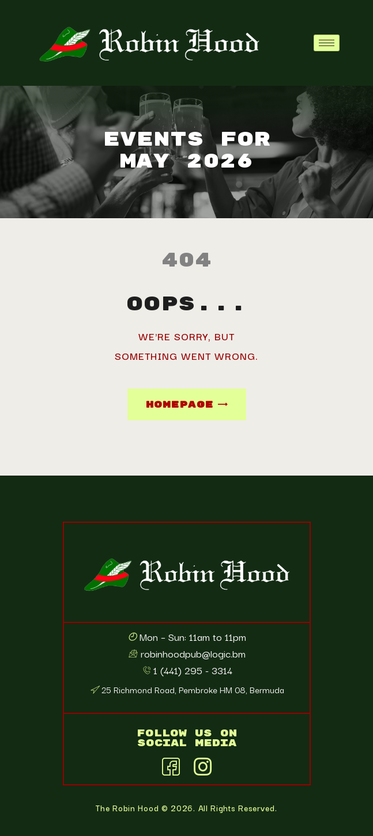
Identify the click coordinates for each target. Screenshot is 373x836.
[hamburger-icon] (327, 43)
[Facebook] (170, 765)
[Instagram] (202, 765)
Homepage (179, 405)
